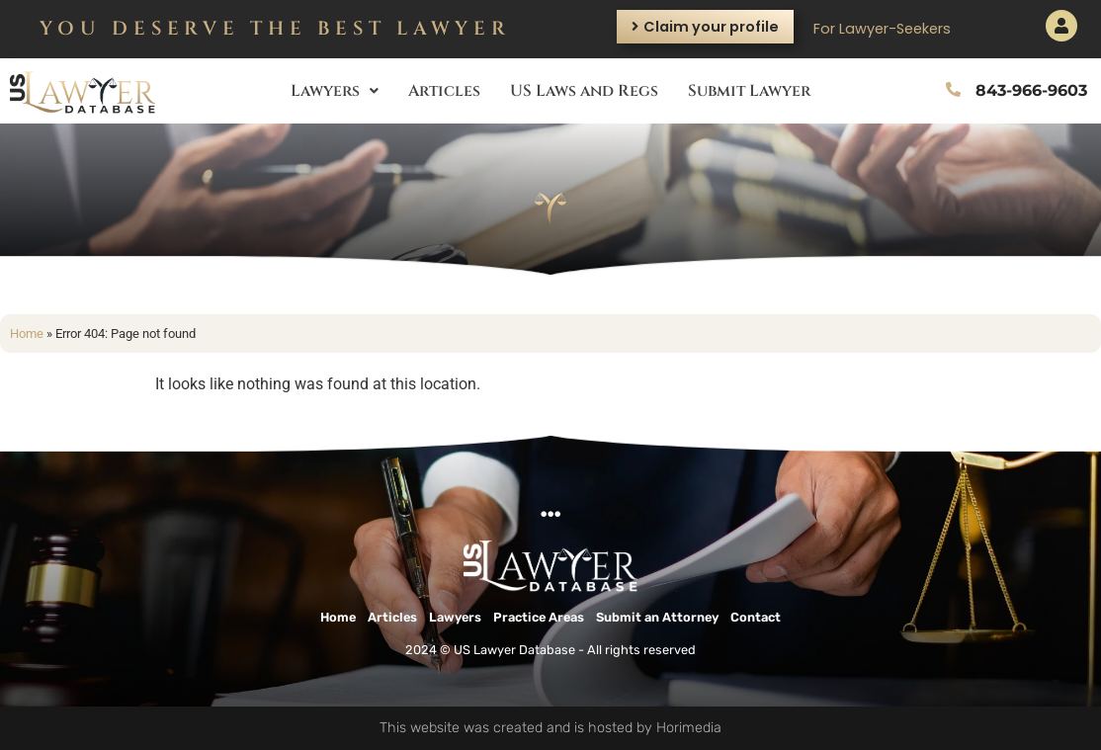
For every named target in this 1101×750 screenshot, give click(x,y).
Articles (444, 91)
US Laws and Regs (584, 91)
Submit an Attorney (657, 617)
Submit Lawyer (749, 91)
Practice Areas (538, 617)
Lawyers (335, 91)
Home (26, 333)
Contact (755, 617)
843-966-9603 (1031, 90)
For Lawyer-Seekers (882, 29)
